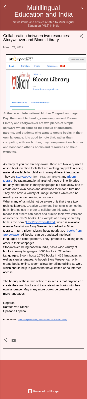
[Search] (81, 8)
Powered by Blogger (43, 391)
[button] (81, 37)
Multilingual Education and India (43, 11)
